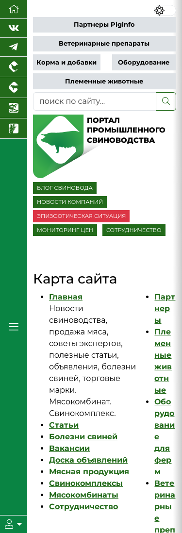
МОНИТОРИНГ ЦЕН (65, 230)
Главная (66, 296)
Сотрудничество (83, 506)
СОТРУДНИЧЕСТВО (134, 230)
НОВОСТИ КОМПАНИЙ (70, 202)
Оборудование (143, 62)
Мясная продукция (89, 471)
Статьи (64, 425)
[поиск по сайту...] (94, 101)
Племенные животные (104, 81)
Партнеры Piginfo (104, 24)
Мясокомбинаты (83, 495)
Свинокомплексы (86, 483)
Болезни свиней (83, 436)
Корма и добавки (66, 62)
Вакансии (69, 448)
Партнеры (164, 308)
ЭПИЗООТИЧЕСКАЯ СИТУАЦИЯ (81, 216)
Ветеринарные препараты (104, 43)
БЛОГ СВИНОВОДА (65, 187)
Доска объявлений (88, 460)
